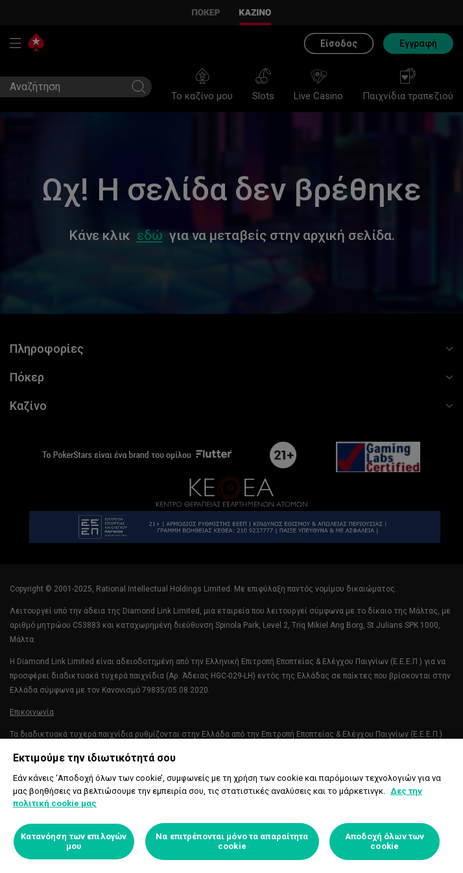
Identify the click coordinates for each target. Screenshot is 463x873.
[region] (231, 806)
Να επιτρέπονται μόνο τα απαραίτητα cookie (232, 841)
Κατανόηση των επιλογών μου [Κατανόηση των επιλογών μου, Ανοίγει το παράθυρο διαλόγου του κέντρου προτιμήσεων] (73, 841)
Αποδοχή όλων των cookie (384, 841)
